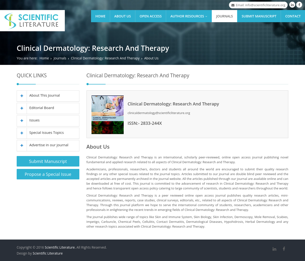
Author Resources (189, 16)
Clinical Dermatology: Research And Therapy (105, 58)
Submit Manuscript (259, 16)
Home (100, 16)
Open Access (151, 16)
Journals (224, 16)
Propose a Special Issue (48, 174)
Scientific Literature (48, 253)
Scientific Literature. (60, 247)
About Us (122, 16)
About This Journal (38, 95)
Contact (293, 16)
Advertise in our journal (42, 144)
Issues (28, 120)
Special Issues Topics (40, 132)
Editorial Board (35, 107)
